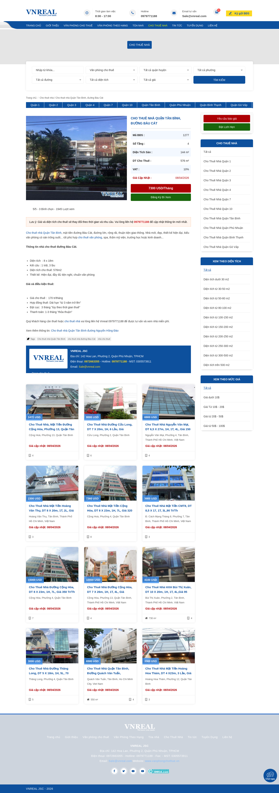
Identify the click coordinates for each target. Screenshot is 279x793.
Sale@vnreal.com (194, 16)
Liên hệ (212, 25)
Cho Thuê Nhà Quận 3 (217, 180)
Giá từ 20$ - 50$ (213, 416)
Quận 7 (108, 105)
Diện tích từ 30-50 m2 (217, 288)
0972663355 (91, 361)
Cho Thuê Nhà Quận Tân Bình (222, 218)
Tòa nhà (138, 25)
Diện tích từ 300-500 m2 (218, 355)
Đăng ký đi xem (161, 197)
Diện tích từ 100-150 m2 (218, 317)
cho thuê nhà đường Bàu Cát (81, 339)
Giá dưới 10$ (211, 397)
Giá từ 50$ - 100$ (214, 425)
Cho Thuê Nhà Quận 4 (217, 189)
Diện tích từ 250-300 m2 (218, 345)
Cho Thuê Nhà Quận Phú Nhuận (223, 227)
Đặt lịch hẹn (227, 127)
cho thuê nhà (72, 321)
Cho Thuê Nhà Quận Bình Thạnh (223, 237)
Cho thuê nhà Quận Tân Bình (44, 232)
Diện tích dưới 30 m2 (216, 279)
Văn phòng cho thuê (78, 25)
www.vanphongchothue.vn (162, 761)
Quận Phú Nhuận (180, 105)
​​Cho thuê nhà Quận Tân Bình (51, 339)
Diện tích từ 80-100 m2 (217, 307)
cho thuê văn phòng (90, 237)
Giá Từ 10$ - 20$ (214, 406)
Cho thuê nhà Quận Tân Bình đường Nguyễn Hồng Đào (85, 330)
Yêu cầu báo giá (227, 118)
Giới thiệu (52, 25)
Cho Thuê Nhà (157, 25)
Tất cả (207, 151)
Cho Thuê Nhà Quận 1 (217, 161)
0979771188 (149, 16)
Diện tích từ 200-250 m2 (218, 336)
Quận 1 (35, 105)
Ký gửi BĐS (242, 12)
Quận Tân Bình (151, 105)
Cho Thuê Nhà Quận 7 (217, 199)
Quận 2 (53, 105)
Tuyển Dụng (195, 25)
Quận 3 (71, 105)
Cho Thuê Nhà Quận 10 (218, 208)
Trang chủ (33, 25)
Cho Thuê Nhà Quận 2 (217, 170)
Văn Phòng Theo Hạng (112, 25)
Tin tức (177, 25)
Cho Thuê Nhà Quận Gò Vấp (221, 246)
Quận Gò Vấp (239, 105)
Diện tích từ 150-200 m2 (218, 326)
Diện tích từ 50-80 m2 (217, 298)
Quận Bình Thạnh (210, 105)
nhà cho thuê (104, 339)
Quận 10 (127, 105)
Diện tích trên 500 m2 (217, 365)
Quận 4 (89, 105)
